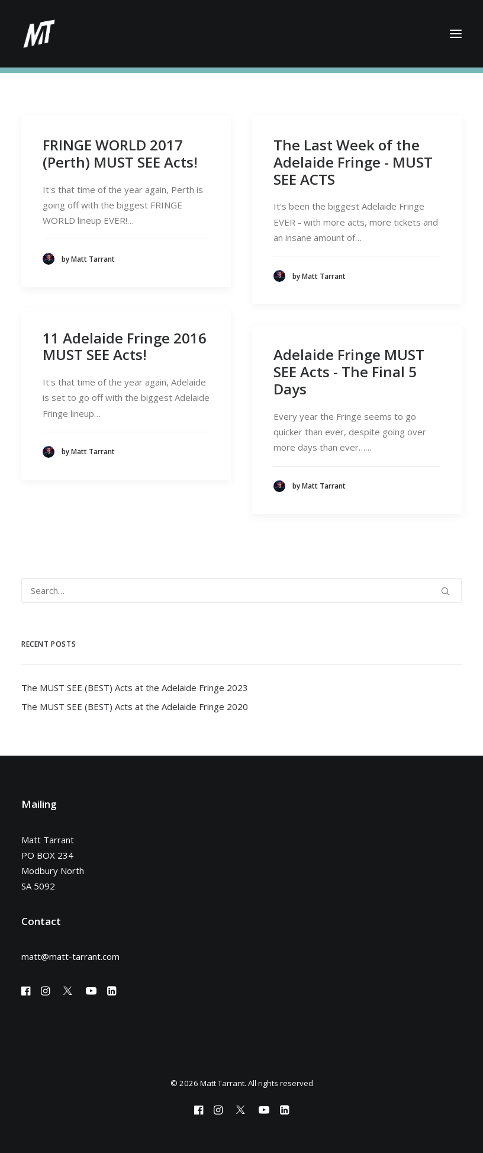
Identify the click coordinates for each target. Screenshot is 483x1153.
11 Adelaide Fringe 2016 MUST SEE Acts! (125, 346)
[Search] (241, 590)
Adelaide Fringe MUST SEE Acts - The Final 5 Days (348, 372)
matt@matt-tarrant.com (70, 956)
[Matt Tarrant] (39, 34)
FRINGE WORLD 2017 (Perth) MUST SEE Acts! (120, 153)
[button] (456, 34)
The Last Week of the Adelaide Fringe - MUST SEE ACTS (353, 162)
